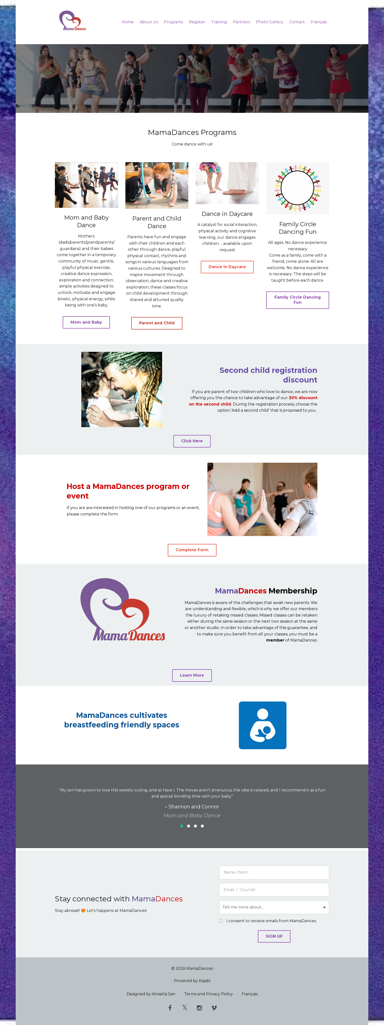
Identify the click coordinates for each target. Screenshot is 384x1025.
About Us (149, 22)
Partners (241, 22)
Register (197, 22)
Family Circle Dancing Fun (298, 300)
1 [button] (181, 826)
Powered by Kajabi (192, 981)
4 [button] (202, 826)
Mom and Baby (86, 322)
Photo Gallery (269, 22)
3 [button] (195, 826)
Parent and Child (157, 323)
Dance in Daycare (227, 266)
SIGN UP (274, 936)
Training (219, 22)
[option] (192, 799)
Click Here (192, 441)
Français (319, 22)
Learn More (192, 675)
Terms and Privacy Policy (208, 994)
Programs (173, 22)
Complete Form (192, 550)
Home (128, 22)
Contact (297, 22)
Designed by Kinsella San (151, 994)
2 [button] (188, 826)
